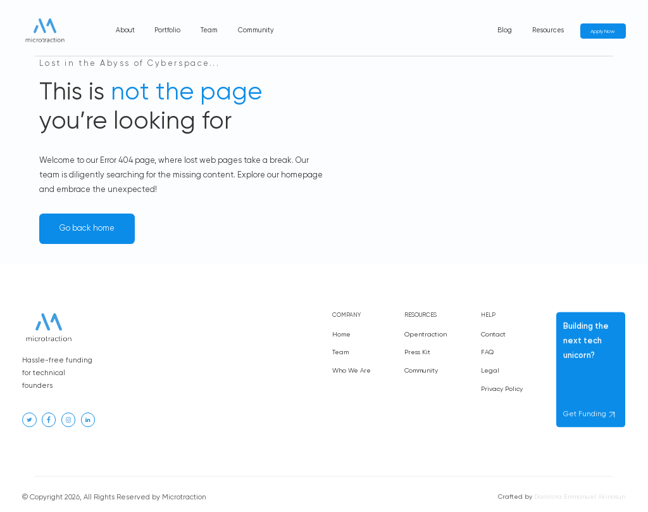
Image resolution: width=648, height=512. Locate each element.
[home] (44, 31)
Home (341, 334)
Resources (548, 30)
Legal (490, 372)
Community (255, 30)
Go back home (87, 228)
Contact (493, 336)
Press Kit (417, 353)
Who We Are (351, 371)
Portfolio (167, 30)
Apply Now (602, 31)
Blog (504, 30)
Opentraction (425, 335)
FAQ (487, 354)
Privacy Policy (502, 391)
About (125, 30)
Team (209, 30)
